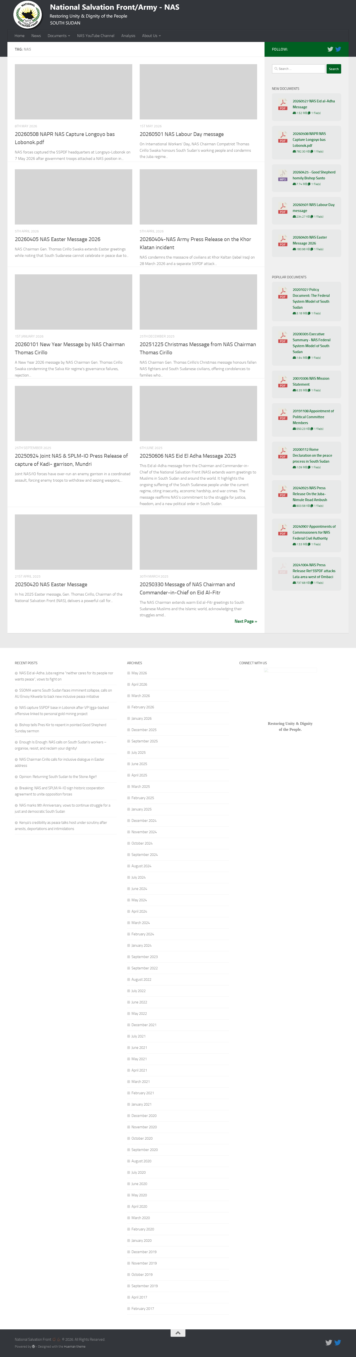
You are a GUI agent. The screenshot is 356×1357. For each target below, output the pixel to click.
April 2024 (139, 911)
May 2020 (139, 1195)
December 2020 (144, 1115)
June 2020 (139, 1184)
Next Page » (246, 621)
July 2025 (139, 752)
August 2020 (141, 1161)
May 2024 (139, 900)
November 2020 (144, 1127)
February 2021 (143, 1093)
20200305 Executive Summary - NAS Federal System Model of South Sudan (312, 343)
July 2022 (139, 991)
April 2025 (139, 775)
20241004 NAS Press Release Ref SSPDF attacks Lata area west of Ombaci (314, 571)
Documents (57, 35)
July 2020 (139, 1172)
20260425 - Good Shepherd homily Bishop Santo (314, 175)
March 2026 (141, 696)
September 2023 (145, 957)
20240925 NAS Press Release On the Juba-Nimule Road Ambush (310, 494)
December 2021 (144, 1025)
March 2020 (141, 1218)
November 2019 (144, 1263)
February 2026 (143, 707)
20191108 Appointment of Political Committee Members (313, 417)
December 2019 (144, 1252)
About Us (149, 35)
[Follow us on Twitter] (330, 49)
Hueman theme (75, 1346)
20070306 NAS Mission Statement (311, 381)
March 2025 (141, 786)
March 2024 (141, 923)
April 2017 (139, 1297)
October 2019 (142, 1274)
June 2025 (139, 764)
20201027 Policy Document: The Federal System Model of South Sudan (311, 298)
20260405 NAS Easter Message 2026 (57, 239)
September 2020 (145, 1150)
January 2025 (142, 809)
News (36, 35)
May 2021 (139, 1059)
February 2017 (143, 1308)
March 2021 (141, 1081)
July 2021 (139, 1036)
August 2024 (141, 866)
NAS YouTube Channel (95, 35)
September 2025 (145, 741)
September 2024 (145, 854)
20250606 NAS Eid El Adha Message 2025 (188, 456)
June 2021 (139, 1047)
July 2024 (139, 877)
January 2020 (142, 1240)
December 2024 (144, 820)
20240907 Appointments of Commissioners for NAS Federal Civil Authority (314, 532)
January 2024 (142, 945)
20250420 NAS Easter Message (51, 584)
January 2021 (142, 1104)
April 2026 (139, 684)
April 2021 (139, 1070)
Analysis (128, 35)
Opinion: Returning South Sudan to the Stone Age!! (58, 776)
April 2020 (139, 1206)
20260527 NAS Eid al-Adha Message (314, 104)
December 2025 (144, 730)
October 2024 (142, 843)
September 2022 (145, 968)
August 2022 (141, 979)
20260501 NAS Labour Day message (182, 134)
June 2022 (139, 1002)
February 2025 (143, 798)
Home (19, 35)
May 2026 (139, 673)
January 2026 (142, 718)
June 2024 (139, 888)
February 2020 (143, 1229)
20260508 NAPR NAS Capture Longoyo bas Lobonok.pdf (309, 140)
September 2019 (145, 1286)
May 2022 (139, 1013)
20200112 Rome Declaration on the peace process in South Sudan (312, 455)
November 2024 (144, 832)
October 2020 (142, 1138)
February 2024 (143, 934)
